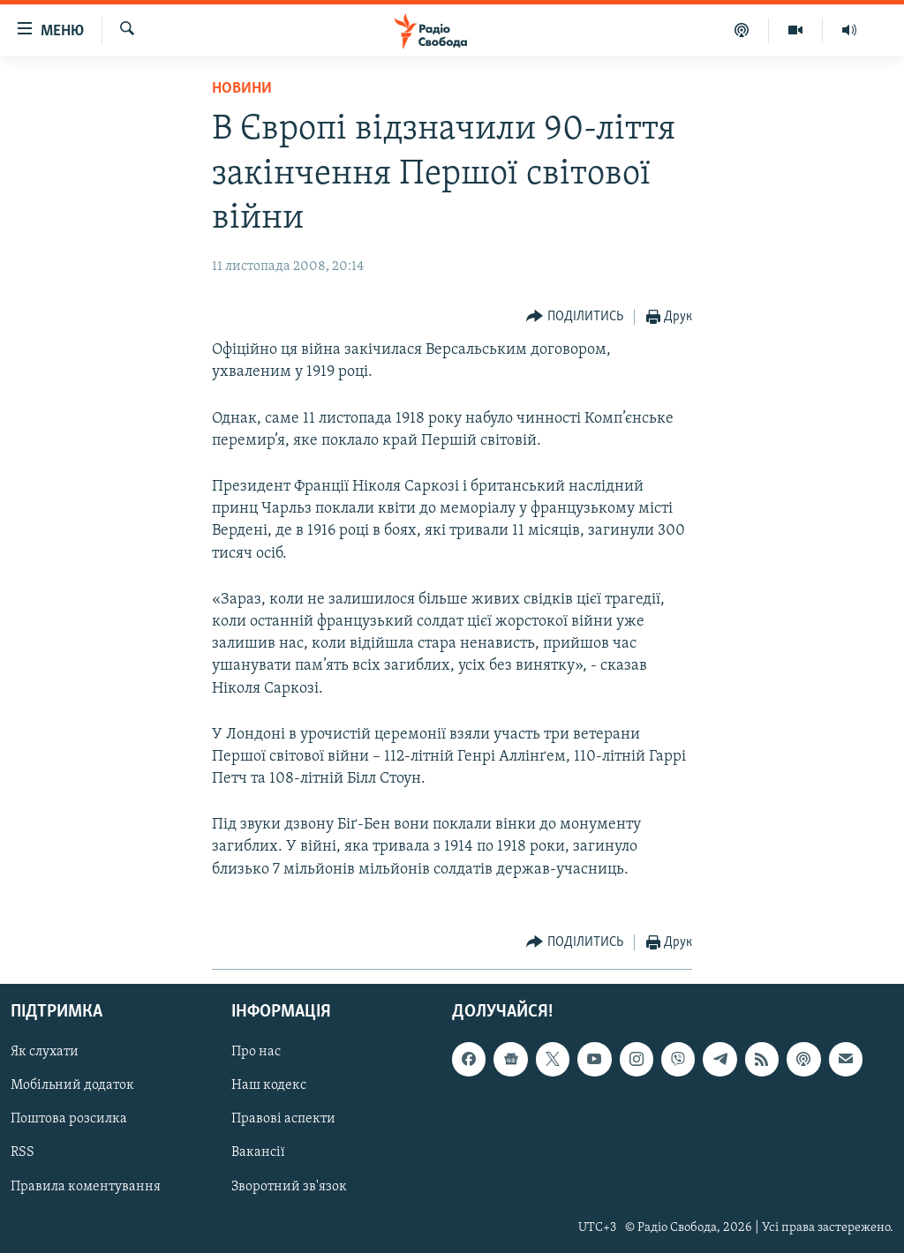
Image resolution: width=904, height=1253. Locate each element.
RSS (22, 1152)
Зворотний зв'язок (289, 1186)
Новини (242, 88)
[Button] (574, 317)
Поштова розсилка (69, 1119)
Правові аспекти (283, 1119)
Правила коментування (86, 1186)
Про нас (256, 1052)
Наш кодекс (268, 1085)
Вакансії (258, 1152)
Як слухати (45, 1052)
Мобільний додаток (72, 1085)
